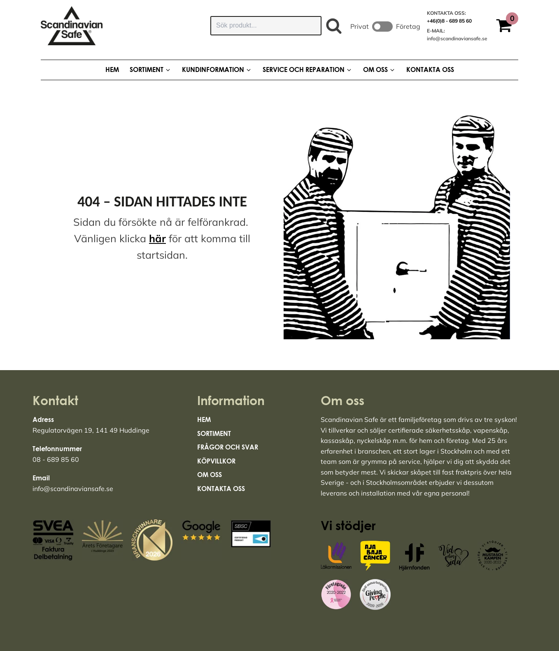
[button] (507, 27)
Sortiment (214, 433)
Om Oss (209, 474)
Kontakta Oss (221, 488)
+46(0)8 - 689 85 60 (449, 21)
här (157, 238)
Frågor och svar (227, 447)
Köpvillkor (216, 461)
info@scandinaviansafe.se (457, 38)
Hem (204, 419)
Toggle (382, 26)
